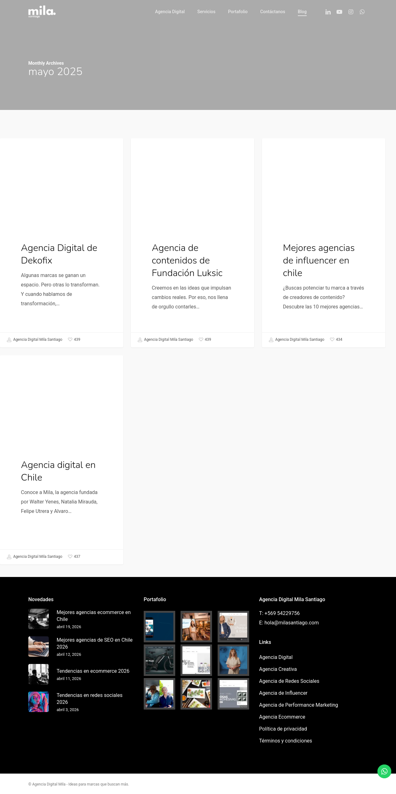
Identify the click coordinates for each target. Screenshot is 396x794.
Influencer (283, 148)
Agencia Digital (27, 148)
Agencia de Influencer (283, 693)
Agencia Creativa (160, 148)
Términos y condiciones (285, 741)
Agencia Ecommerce (282, 717)
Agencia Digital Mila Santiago (34, 339)
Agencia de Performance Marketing (298, 705)
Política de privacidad (283, 729)
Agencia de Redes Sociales (289, 681)
